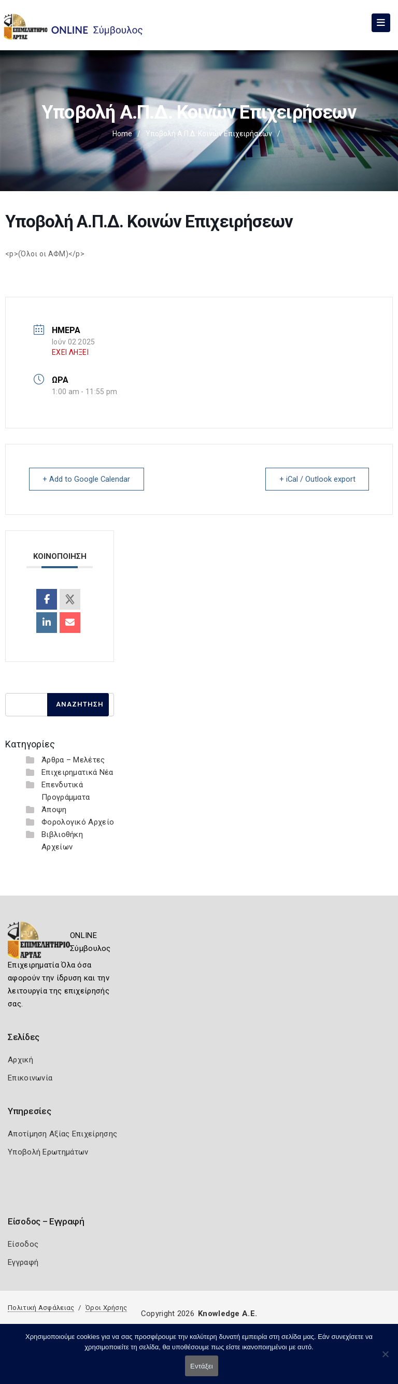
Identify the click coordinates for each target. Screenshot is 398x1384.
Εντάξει (201, 1366)
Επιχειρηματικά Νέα (77, 772)
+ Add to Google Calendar (88, 479)
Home (122, 133)
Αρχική (20, 1059)
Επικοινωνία (30, 1078)
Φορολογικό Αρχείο (77, 822)
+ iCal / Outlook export (315, 479)
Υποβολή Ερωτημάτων (48, 1152)
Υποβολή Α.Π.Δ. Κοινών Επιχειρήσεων (209, 133)
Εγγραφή (23, 1262)
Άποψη (54, 809)
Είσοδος (23, 1244)
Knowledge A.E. (227, 1313)
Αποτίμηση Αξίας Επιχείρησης (62, 1133)
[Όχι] (385, 1359)
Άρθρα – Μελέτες (73, 760)
